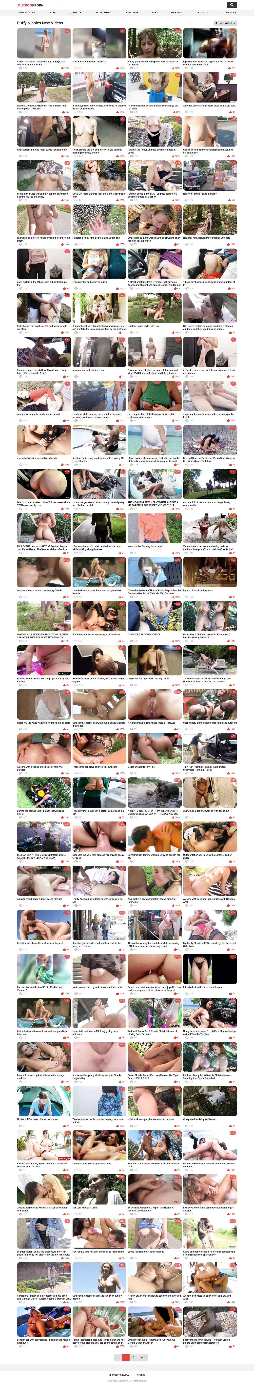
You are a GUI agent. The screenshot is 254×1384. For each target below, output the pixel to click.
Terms (141, 1375)
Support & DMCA (119, 1375)
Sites (155, 12)
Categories (131, 12)
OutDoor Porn (123, 1381)
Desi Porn (202, 12)
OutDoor (31, 5)
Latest (53, 12)
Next (142, 1357)
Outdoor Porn (26, 12)
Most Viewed (103, 12)
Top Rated (76, 12)
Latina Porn (229, 12)
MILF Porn (177, 12)
